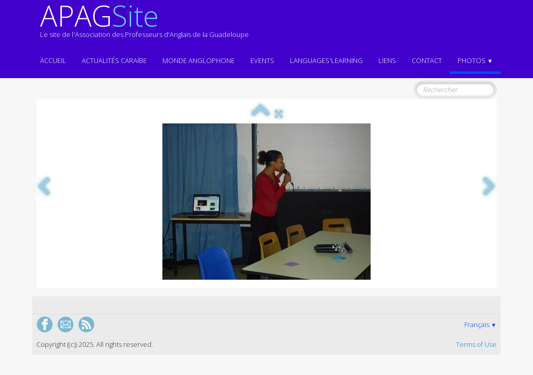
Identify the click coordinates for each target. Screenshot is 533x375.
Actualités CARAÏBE (114, 60)
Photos (475, 60)
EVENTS (262, 60)
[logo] (144, 25)
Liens (387, 60)
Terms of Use (476, 344)
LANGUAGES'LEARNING (326, 60)
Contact (427, 60)
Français (480, 324)
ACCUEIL (53, 60)
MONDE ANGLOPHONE (198, 60)
